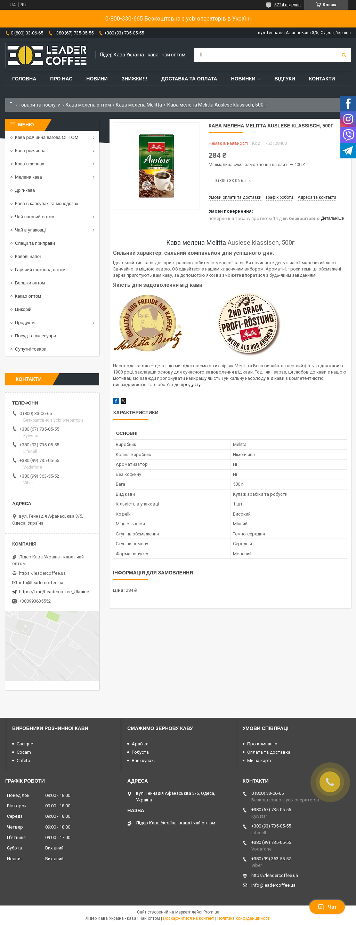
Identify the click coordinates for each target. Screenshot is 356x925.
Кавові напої (28, 256)
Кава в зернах (29, 163)
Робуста (140, 752)
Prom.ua (211, 912)
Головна (24, 78)
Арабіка (140, 743)
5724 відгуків (287, 4)
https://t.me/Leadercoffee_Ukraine (54, 591)
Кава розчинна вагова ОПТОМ (47, 137)
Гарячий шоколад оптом (40, 269)
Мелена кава (28, 177)
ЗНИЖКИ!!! (134, 78)
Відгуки (284, 78)
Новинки (243, 78)
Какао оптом (28, 296)
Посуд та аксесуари (35, 335)
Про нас (61, 78)
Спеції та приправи (35, 243)
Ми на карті (259, 760)
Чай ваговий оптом (35, 216)
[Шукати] (344, 55)
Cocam (24, 752)
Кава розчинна (30, 150)
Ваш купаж (143, 760)
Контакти (322, 78)
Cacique (25, 743)
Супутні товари (31, 349)
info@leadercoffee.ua (41, 582)
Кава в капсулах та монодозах (46, 203)
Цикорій (23, 309)
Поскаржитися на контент (188, 918)
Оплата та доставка (268, 752)
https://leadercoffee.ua (42, 573)
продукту (191, 384)
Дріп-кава (25, 190)
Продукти (25, 322)
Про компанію (262, 743)
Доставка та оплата (189, 78)
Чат (327, 907)
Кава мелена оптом (88, 105)
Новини (96, 78)
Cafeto (23, 760)
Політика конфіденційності (243, 918)
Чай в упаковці (30, 230)
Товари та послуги (39, 105)
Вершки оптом (30, 282)
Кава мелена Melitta (139, 105)
